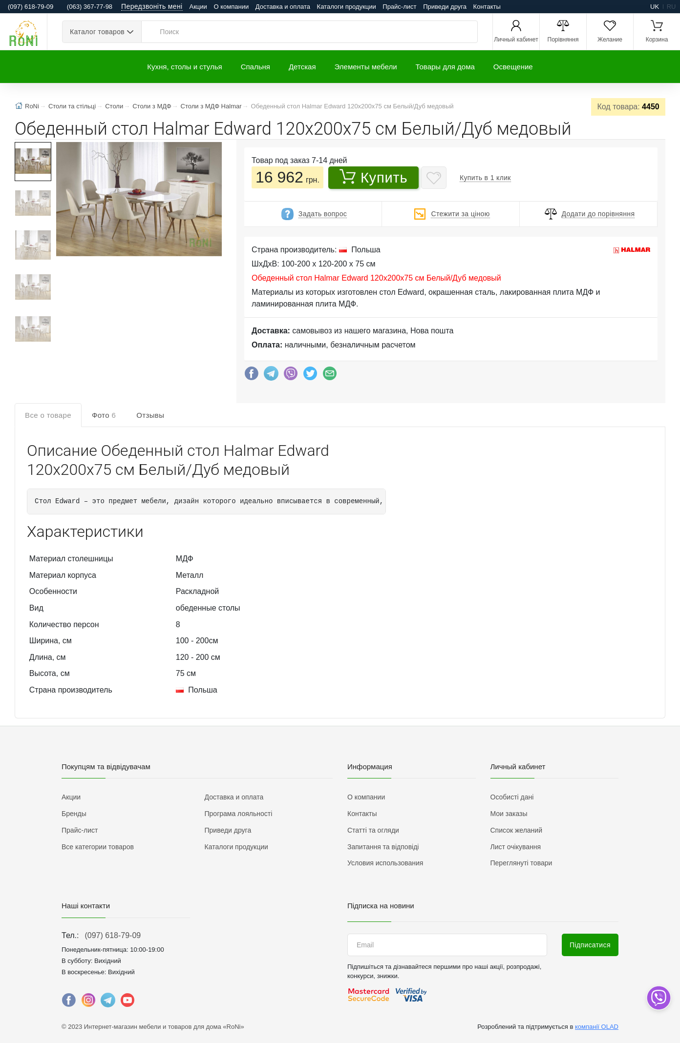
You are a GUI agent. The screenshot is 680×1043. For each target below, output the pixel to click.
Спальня (255, 66)
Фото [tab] (104, 415)
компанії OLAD (596, 1026)
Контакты (487, 6)
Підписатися (590, 945)
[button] (138, 200)
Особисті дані (512, 797)
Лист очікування (515, 847)
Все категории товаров (98, 847)
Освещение (513, 66)
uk (654, 6)
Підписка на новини (380, 905)
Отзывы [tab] (150, 415)
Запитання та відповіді (383, 847)
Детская (302, 66)
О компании (231, 6)
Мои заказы (509, 814)
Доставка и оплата (282, 6)
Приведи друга (445, 6)
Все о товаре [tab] (48, 415)
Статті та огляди (373, 830)
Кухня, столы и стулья (184, 66)
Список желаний (516, 830)
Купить (374, 177)
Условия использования (385, 863)
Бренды (74, 814)
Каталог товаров (97, 32)
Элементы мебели (366, 66)
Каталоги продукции (346, 6)
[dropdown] (658, 997)
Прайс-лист (399, 6)
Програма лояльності (239, 814)
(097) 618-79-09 (113, 935)
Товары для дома (445, 66)
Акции (198, 6)
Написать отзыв (615, 458)
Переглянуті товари (521, 863)
